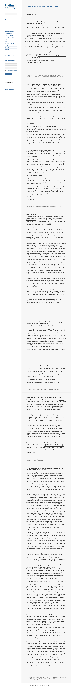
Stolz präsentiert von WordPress (45, 685)
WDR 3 (41, 76)
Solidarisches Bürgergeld (51, 678)
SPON (64, 75)
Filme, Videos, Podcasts (9, 37)
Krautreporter (57, 75)
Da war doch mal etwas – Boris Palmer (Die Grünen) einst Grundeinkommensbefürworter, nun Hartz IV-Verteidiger (44, 85)
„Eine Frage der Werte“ (35, 194)
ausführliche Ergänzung (39, 379)
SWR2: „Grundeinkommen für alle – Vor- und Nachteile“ (39, 36)
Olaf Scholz (54, 314)
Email (6, 66)
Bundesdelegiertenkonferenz (44, 206)
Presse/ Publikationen (9, 35)
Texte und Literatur (9, 33)
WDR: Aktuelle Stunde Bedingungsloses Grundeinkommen (39, 35)
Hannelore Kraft (30, 227)
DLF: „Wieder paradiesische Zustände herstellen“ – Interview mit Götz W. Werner (45, 46)
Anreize (41, 677)
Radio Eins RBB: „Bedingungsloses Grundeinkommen (38, 51)
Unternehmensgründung (31, 679)
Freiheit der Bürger (62, 677)
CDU (34, 314)
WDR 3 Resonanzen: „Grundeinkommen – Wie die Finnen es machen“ (42, 52)
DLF (37, 75)
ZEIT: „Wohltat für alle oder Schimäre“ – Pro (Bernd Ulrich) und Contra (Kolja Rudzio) (45, 33)
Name (6, 62)
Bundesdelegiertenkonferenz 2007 (34, 94)
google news (39, 62)
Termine (6, 29)
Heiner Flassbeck (53, 459)
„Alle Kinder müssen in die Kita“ (50, 216)
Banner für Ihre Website (9, 43)
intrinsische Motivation (30, 678)
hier (54, 120)
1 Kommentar (60, 76)
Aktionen (6, 41)
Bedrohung (38, 357)
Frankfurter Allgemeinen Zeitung (55, 325)
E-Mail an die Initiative (9, 55)
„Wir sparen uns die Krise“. (54, 382)
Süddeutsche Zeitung (30, 76)
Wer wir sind (7, 47)
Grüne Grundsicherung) (46, 278)
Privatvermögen (50, 389)
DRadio (39, 75)
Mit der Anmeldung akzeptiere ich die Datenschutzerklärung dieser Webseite (11, 71)
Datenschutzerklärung (9, 89)
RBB (61, 75)
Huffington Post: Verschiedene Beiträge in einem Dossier (39, 54)
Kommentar (33, 286)
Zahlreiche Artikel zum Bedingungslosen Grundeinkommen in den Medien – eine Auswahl (45, 22)
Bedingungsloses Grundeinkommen (41, 459)
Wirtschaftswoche (52, 76)
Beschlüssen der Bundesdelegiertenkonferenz (55, 134)
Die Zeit (34, 75)
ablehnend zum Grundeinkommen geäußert (54, 445)
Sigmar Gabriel (45, 357)
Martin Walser (39, 404)
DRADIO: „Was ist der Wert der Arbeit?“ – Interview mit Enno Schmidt (42, 44)
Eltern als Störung (32, 214)
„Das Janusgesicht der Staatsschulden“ (38, 366)
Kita (44, 314)
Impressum (7, 87)
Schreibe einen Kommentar (38, 460)
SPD (57, 314)
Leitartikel (28, 473)
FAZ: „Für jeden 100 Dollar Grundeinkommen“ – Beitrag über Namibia (42, 32)
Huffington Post (46, 75)
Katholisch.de (52, 75)
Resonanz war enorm (31, 219)
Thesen (6, 25)
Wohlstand (52, 357)
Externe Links (7, 45)
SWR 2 (36, 76)
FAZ (42, 75)
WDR (39, 76)
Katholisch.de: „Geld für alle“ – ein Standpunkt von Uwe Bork (40, 60)
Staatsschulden (56, 389)
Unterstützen (7, 49)
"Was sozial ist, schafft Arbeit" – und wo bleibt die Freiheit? (44, 397)
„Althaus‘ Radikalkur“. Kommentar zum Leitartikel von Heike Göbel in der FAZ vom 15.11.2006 (45, 468)
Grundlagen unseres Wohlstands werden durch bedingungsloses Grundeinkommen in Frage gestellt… (46, 322)
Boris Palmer (35, 206)
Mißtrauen (44, 678)
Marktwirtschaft (39, 678)
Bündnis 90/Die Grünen (54, 206)
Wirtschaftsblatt (46, 76)
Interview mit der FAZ (36, 88)
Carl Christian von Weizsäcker (35, 370)
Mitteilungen (7, 27)
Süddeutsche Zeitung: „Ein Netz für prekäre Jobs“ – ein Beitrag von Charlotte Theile (45, 59)
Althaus (37, 677)
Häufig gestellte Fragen (9, 31)
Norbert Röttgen (45, 221)
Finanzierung (7, 39)
